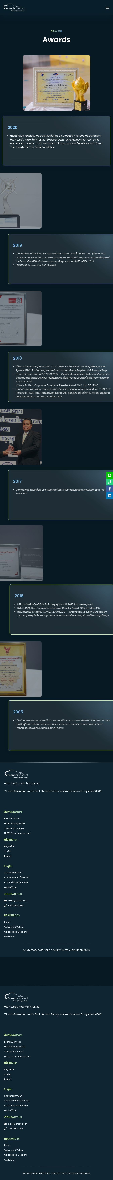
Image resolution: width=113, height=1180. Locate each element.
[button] (107, 7)
